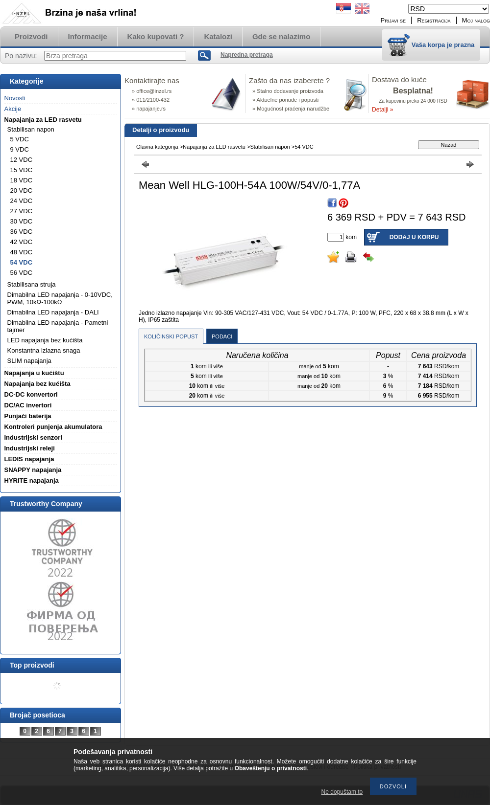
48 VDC (21, 252)
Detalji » (382, 109)
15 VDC (21, 170)
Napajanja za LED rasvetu (214, 147)
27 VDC (21, 211)
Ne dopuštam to (342, 791)
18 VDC (21, 180)
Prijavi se (393, 20)
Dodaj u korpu (414, 237)
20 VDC (21, 190)
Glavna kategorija (157, 147)
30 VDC (21, 221)
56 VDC (21, 272)
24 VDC (21, 200)
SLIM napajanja (29, 360)
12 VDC (21, 159)
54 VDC (21, 262)
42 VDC (21, 242)
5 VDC (19, 139)
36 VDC (21, 231)
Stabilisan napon (270, 147)
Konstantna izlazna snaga (43, 350)
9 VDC (19, 149)
